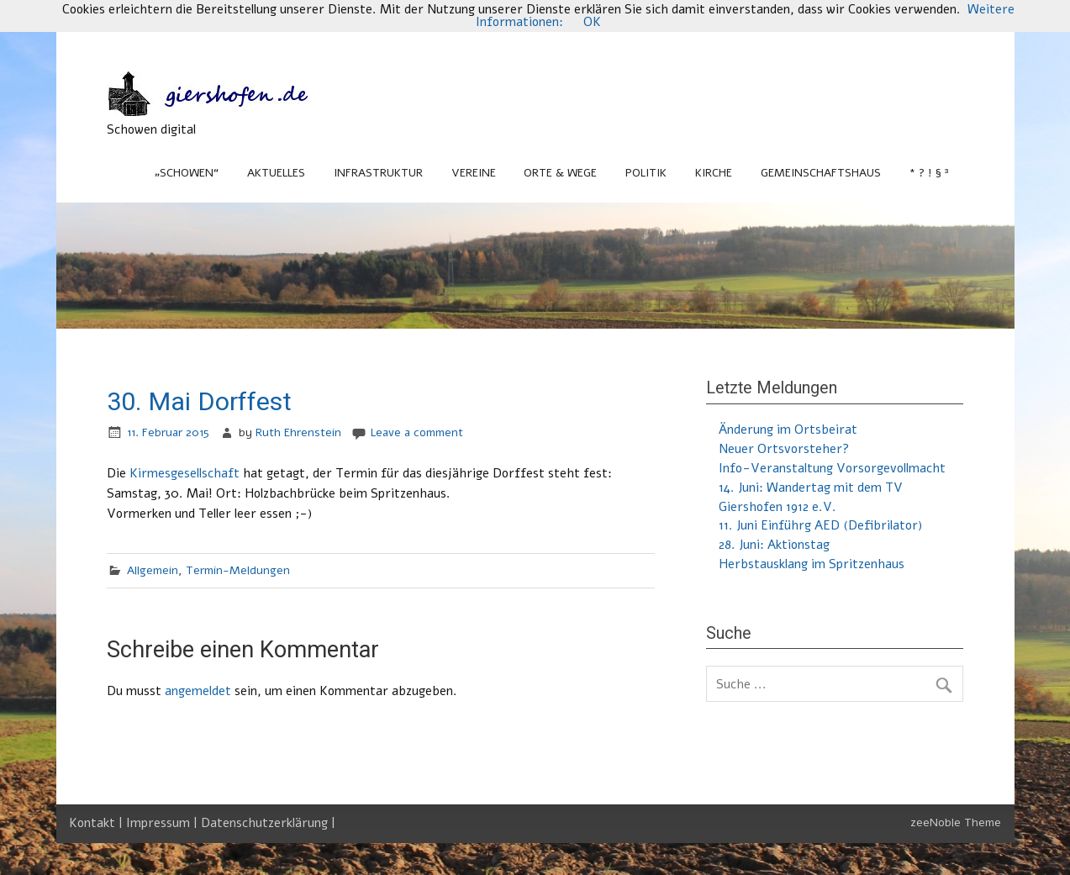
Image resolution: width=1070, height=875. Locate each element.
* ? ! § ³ (929, 173)
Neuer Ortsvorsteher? (784, 448)
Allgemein (152, 570)
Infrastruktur (378, 173)
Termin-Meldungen (238, 570)
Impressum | (163, 822)
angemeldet (198, 691)
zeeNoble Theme (955, 822)
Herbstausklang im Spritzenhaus (811, 564)
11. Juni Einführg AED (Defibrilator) (820, 525)
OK (592, 21)
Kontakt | (97, 822)
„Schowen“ (187, 173)
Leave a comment (417, 432)
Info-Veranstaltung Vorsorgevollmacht (832, 468)
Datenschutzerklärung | (268, 822)
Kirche (713, 173)
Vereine (473, 173)
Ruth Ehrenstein (298, 432)
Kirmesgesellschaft (184, 473)
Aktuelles (276, 173)
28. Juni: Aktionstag (774, 544)
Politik (646, 173)
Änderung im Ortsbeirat (788, 429)
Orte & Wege (560, 173)
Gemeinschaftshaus (821, 173)
